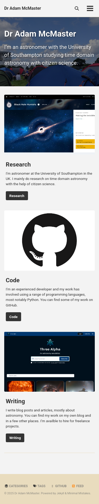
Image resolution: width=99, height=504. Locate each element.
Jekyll (60, 493)
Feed (78, 486)
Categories (16, 486)
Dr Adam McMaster (22, 8)
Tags (39, 486)
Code (13, 317)
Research (16, 196)
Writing (15, 438)
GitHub (58, 486)
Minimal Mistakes (78, 493)
